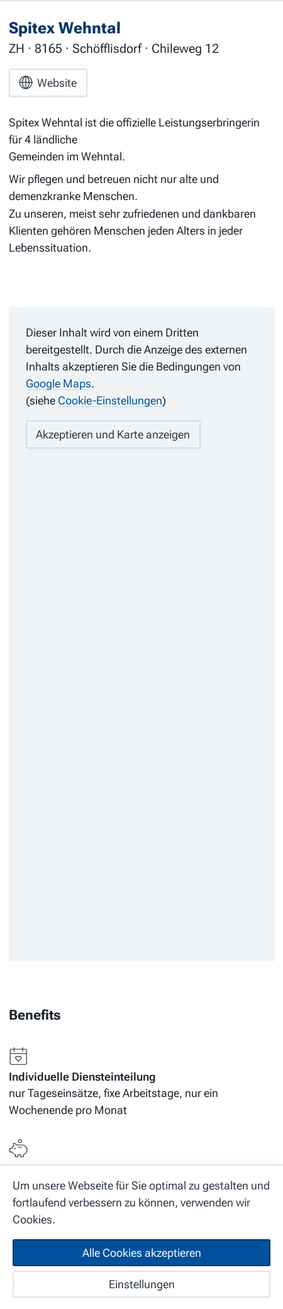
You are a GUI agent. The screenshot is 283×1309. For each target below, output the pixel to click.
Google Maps (58, 383)
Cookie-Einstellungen (110, 400)
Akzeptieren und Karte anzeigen (113, 434)
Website (48, 82)
